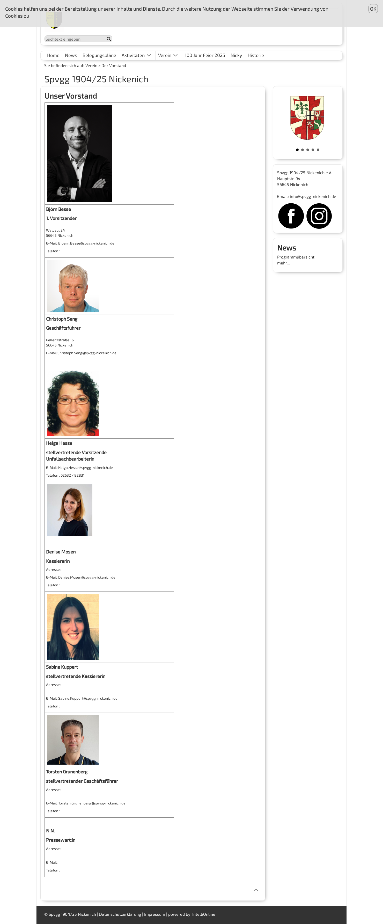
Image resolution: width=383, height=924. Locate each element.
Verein (91, 65)
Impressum (154, 914)
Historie (256, 55)
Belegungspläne (99, 55)
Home (53, 55)
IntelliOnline (203, 914)
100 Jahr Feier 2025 (205, 55)
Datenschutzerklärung (120, 914)
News (71, 55)
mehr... (283, 262)
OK (373, 9)
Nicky (236, 55)
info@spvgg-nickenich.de (313, 196)
